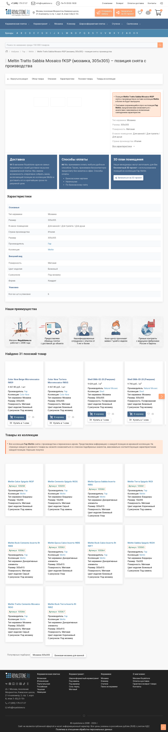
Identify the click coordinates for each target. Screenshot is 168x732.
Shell (101, 391)
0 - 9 (135, 33)
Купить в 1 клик (19, 423)
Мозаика (105, 677)
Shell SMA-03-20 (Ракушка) (141, 379)
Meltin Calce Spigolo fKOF (21, 481)
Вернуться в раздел (17, 79)
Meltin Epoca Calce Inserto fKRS (64, 543)
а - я (128, 33)
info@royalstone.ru (15, 706)
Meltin (51, 249)
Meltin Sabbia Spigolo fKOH (141, 543)
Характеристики (67, 79)
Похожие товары (85, 79)
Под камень (74, 680)
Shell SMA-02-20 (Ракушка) (101, 379)
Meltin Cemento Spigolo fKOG (63, 481)
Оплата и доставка (141, 680)
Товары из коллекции (106, 79)
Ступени (104, 683)
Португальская (43, 683)
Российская (42, 686)
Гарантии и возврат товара (144, 683)
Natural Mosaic (111, 388)
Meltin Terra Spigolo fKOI (140, 481)
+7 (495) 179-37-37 (15, 702)
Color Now (24, 394)
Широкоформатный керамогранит (84, 677)
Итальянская (42, 680)
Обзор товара (38, 79)
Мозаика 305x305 (41, 654)
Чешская (41, 688)
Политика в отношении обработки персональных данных (84, 728)
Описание (52, 79)
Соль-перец (74, 686)
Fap (49, 243)
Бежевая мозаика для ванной (69, 654)
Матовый (73, 688)
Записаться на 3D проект (128, 177)
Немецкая (41, 691)
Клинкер (104, 680)
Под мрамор (74, 683)
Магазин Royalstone (141, 677)
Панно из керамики (109, 686)
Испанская (41, 677)
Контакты (137, 686)
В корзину (17, 417)
